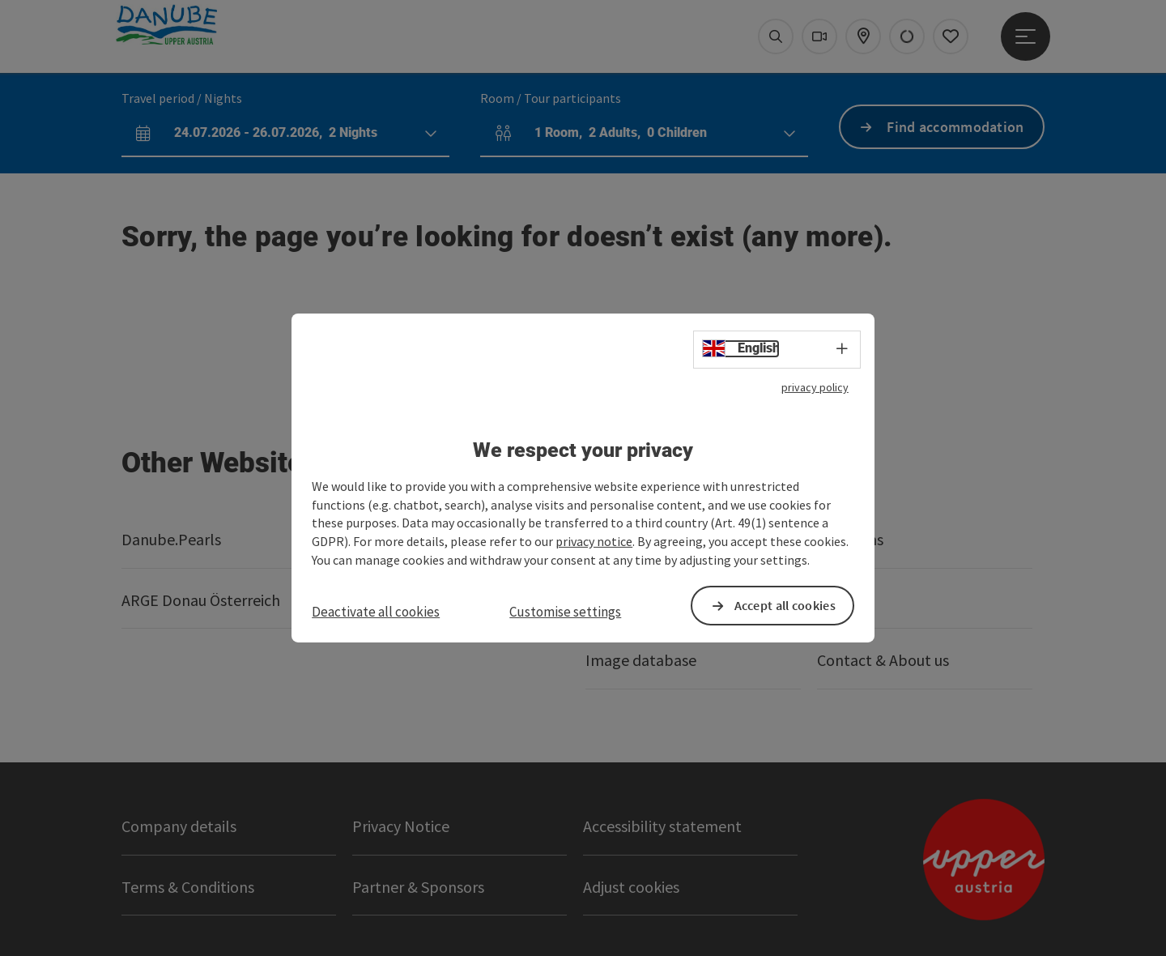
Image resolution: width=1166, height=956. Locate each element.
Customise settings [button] (565, 612)
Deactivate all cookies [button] (376, 612)
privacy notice (593, 541)
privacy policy (815, 387)
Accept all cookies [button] (785, 605)
